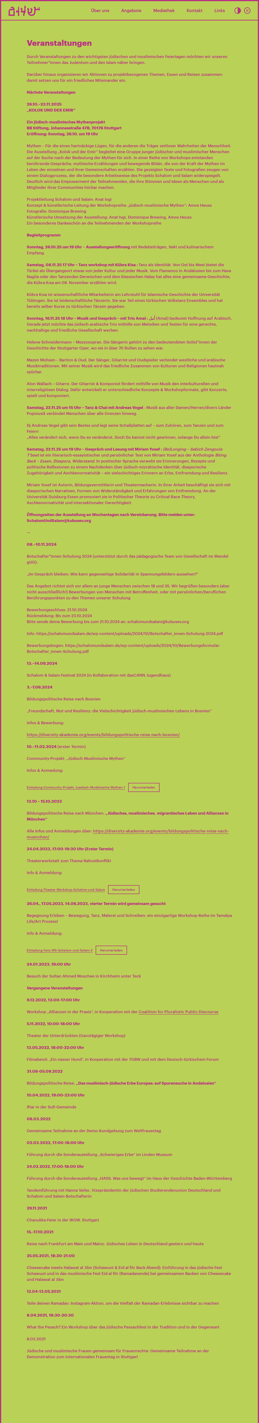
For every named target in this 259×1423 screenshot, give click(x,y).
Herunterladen (143, 787)
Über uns (100, 10)
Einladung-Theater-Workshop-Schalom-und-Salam (66, 889)
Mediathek (164, 10)
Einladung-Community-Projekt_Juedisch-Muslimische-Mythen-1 (76, 787)
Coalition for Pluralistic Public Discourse (178, 1011)
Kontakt (195, 10)
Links (219, 10)
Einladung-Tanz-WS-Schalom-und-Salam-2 (59, 950)
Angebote (131, 10)
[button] (237, 10)
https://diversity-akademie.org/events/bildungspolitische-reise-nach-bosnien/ (103, 734)
